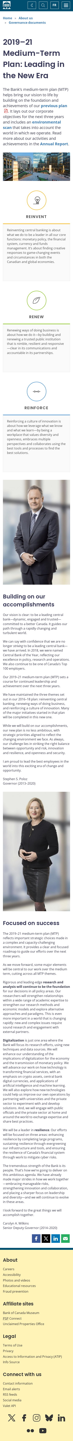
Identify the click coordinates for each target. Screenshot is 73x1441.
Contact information (18, 1383)
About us (26, 18)
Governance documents (27, 22)
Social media (12, 1400)
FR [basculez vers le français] (54, 5)
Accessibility (12, 1275)
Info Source (11, 1362)
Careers (8, 1269)
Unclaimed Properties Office (23, 1324)
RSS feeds (10, 1394)
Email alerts (11, 1389)
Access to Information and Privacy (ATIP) (32, 1356)
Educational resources (19, 1286)
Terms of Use (12, 1345)
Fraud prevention (15, 1291)
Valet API (9, 1406)
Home (7, 18)
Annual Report (54, 143)
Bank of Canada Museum (21, 1313)
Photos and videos (16, 1280)
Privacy (8, 1351)
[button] (36, 1238)
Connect (12, 1318)
